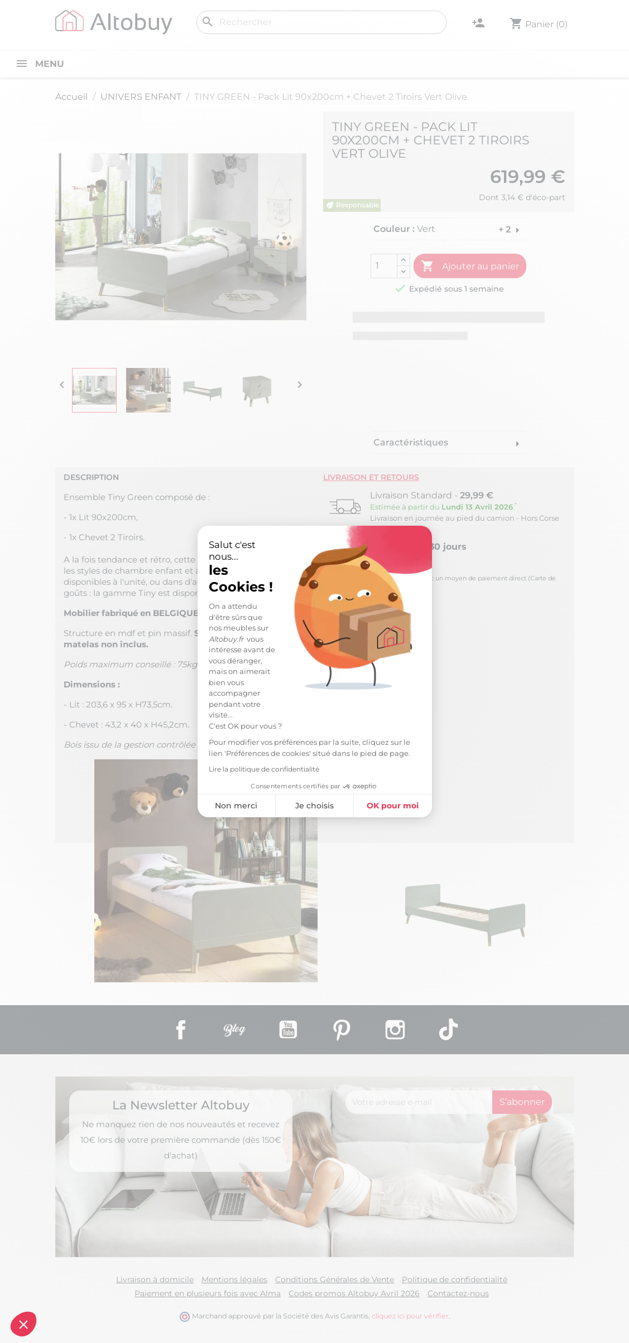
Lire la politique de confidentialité (264, 769)
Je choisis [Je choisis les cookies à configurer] (314, 806)
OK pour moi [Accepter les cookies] (393, 806)
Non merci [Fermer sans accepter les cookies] (236, 806)
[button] (23, 1324)
